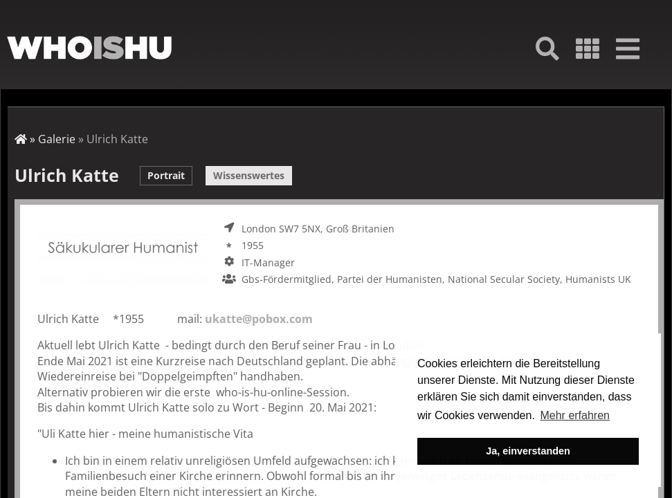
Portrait (166, 175)
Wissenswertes (248, 175)
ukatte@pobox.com (259, 318)
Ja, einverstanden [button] (528, 450)
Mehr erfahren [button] (575, 415)
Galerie (56, 139)
